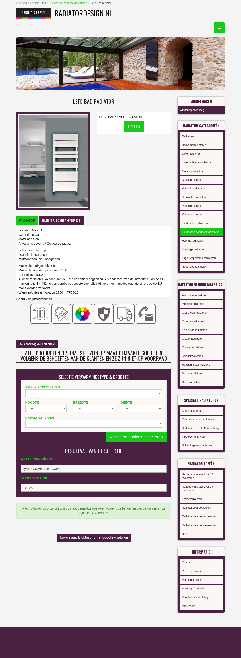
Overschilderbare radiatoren (198, 419)
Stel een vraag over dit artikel (37, 344)
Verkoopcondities (192, 579)
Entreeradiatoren (192, 499)
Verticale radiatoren (193, 188)
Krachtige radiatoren (194, 249)
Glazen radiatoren (192, 338)
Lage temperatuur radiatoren (199, 258)
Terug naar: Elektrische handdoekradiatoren (93, 537)
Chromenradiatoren (193, 321)
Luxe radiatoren (191, 153)
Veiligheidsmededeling (195, 597)
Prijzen (134, 126)
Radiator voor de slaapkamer (199, 525)
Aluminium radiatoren (194, 295)
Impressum (188, 606)
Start (43, 3)
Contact (186, 562)
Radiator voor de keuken (196, 507)
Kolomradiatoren (192, 214)
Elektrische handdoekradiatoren (68, 3)
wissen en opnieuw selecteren (136, 437)
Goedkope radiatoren (194, 266)
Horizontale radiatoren (195, 197)
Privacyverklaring (192, 571)
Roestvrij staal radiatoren (197, 364)
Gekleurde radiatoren (194, 330)
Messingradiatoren (193, 303)
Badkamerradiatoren (194, 145)
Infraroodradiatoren (193, 436)
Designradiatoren (192, 179)
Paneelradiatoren (192, 205)
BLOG (185, 534)
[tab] (27, 220)
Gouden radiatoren (193, 347)
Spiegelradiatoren (192, 356)
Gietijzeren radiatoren (195, 312)
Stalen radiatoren (192, 382)
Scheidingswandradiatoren (197, 445)
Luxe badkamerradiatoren (197, 162)
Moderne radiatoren (193, 171)
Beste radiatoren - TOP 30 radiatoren (197, 476)
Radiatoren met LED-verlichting (200, 428)
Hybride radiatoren (193, 240)
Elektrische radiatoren (195, 223)
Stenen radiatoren (192, 373)
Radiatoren (188, 136)
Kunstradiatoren (191, 410)
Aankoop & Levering (194, 588)
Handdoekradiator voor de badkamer (197, 488)
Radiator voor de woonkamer (199, 516)
